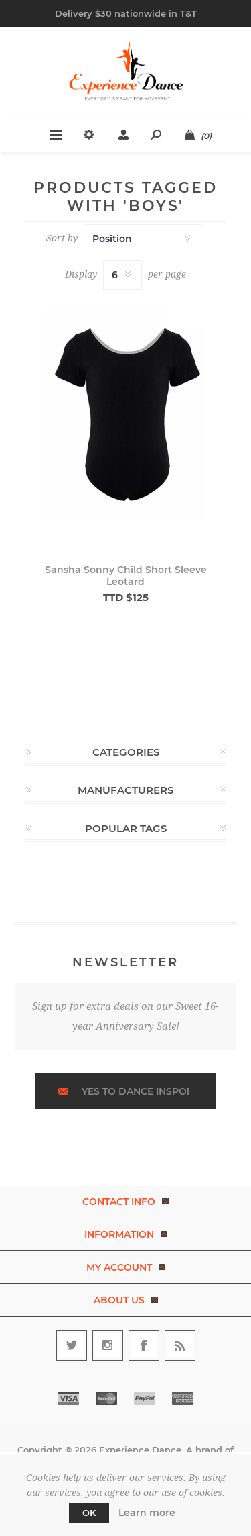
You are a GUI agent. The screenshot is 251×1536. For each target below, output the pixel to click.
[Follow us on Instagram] (107, 1345)
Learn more (146, 1513)
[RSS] (180, 1345)
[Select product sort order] (142, 238)
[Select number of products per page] (122, 275)
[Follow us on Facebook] (144, 1345)
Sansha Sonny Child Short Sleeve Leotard (126, 576)
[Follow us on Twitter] (71, 1345)
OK (89, 1512)
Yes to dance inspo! (135, 1091)
